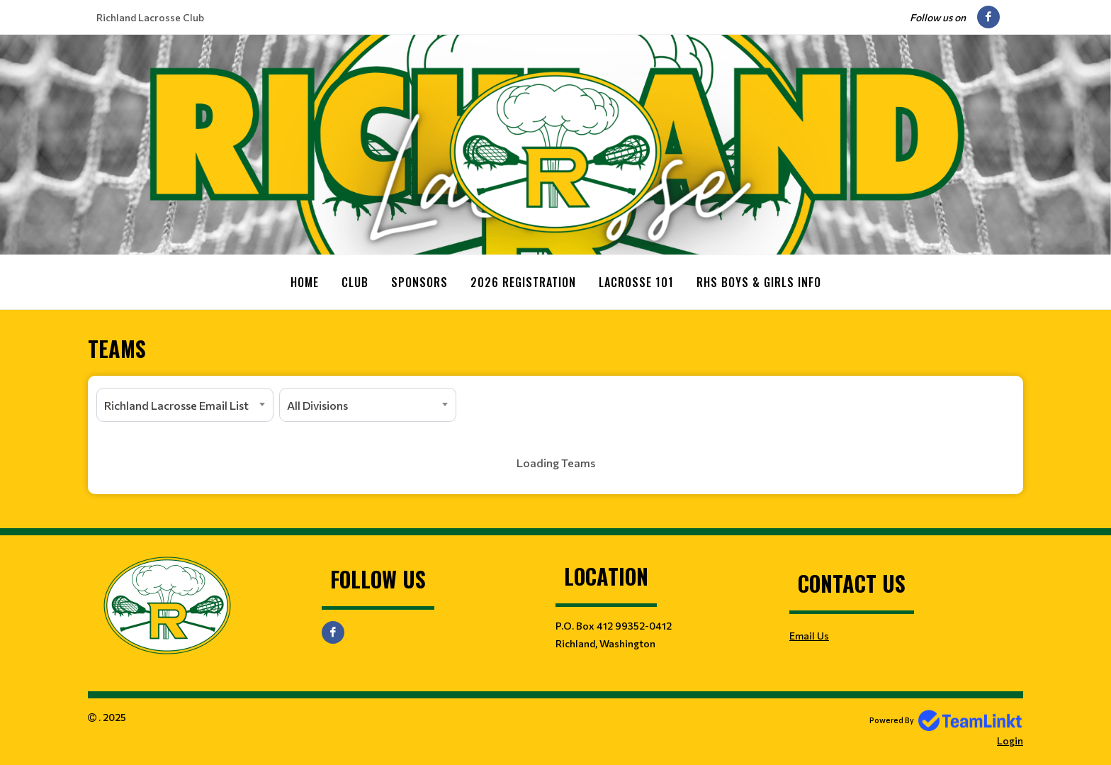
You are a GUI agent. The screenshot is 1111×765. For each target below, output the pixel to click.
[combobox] (184, 404)
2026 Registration (523, 282)
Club (355, 282)
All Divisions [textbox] (317, 404)
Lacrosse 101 (636, 282)
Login (1010, 740)
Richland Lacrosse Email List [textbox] (176, 404)
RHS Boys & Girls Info (759, 282)
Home (305, 282)
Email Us (809, 635)
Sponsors (419, 282)
